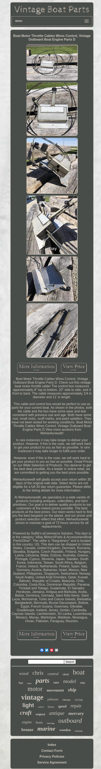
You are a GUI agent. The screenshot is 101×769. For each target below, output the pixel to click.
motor (35, 688)
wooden (65, 730)
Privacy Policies (52, 756)
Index (52, 744)
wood (23, 673)
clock (66, 674)
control (53, 674)
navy (29, 683)
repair (76, 705)
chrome (66, 699)
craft (25, 712)
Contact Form (52, 750)
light (28, 705)
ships (82, 682)
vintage (32, 697)
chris (38, 673)
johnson (52, 699)
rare (56, 682)
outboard (70, 720)
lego (20, 682)
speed (62, 706)
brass (51, 706)
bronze (27, 729)
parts (42, 680)
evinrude (79, 731)
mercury (76, 713)
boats (39, 722)
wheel (41, 707)
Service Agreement (51, 762)
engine (27, 722)
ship (72, 689)
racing (79, 699)
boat (79, 672)
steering (50, 723)
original (40, 714)
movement (55, 690)
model (69, 681)
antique (56, 713)
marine (46, 728)
